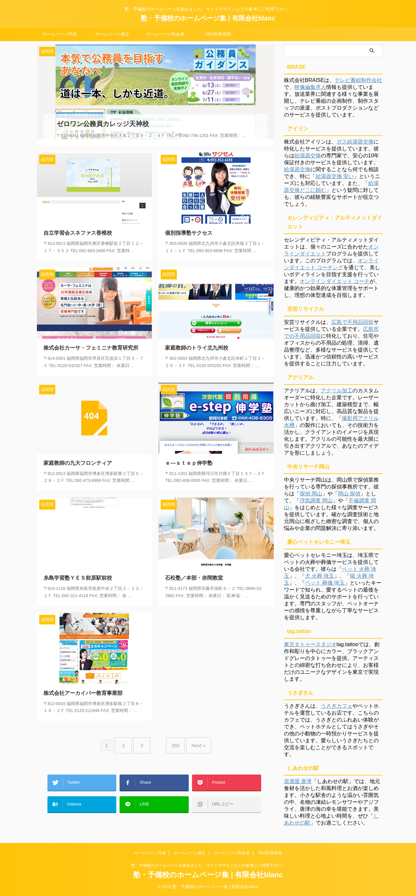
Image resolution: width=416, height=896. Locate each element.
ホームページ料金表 (165, 34)
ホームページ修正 (112, 34)
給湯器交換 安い (335, 176)
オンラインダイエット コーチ (335, 281)
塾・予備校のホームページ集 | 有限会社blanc (208, 18)
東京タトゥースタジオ (310, 644)
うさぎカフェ (336, 706)
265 (174, 736)
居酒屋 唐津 (298, 781)
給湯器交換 (307, 155)
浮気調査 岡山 (316, 500)
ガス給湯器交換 (355, 142)
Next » (193, 736)
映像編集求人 (310, 87)
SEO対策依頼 (218, 34)
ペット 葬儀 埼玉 (325, 583)
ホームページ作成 (59, 34)
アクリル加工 (336, 390)
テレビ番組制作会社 (358, 80)
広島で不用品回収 (352, 322)
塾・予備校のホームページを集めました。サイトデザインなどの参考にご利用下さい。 (208, 865)
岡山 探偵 (349, 493)
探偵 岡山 (311, 493)
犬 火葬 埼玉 (319, 576)
